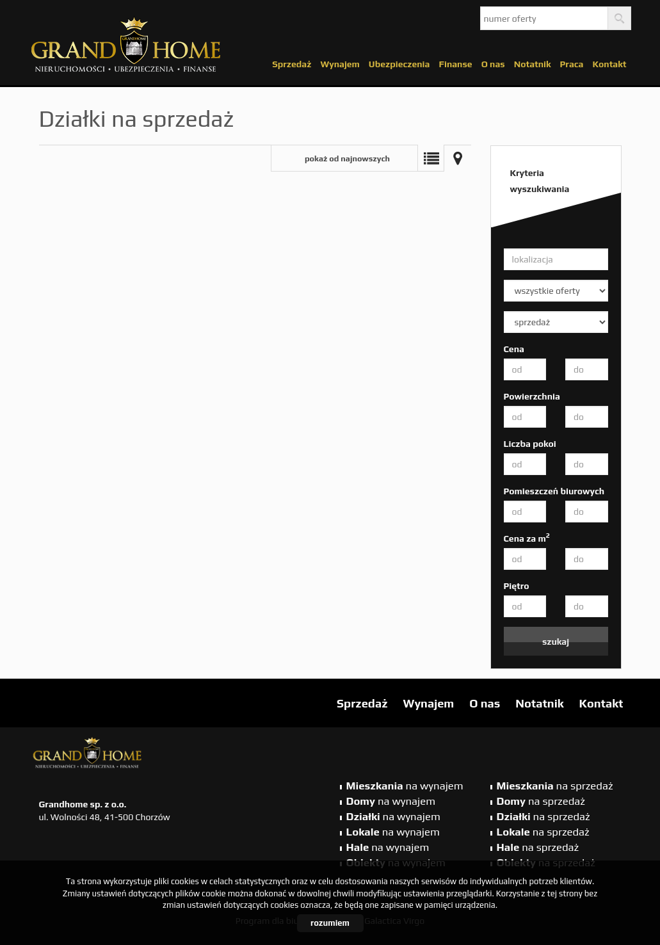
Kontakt (609, 64)
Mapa (457, 158)
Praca (572, 64)
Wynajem (339, 64)
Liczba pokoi (530, 444)
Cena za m (527, 538)
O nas (493, 64)
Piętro (516, 586)
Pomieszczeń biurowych (554, 491)
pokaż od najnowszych (347, 158)
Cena (514, 349)
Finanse (455, 64)
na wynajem (404, 785)
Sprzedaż (291, 64)
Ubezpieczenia (399, 64)
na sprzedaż (555, 785)
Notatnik (532, 64)
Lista (430, 158)
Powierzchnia (532, 396)
